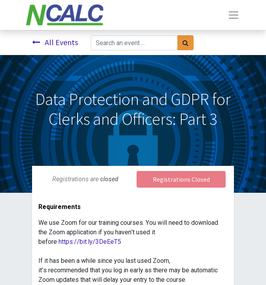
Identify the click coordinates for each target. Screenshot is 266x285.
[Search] (185, 42)
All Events (55, 42)
